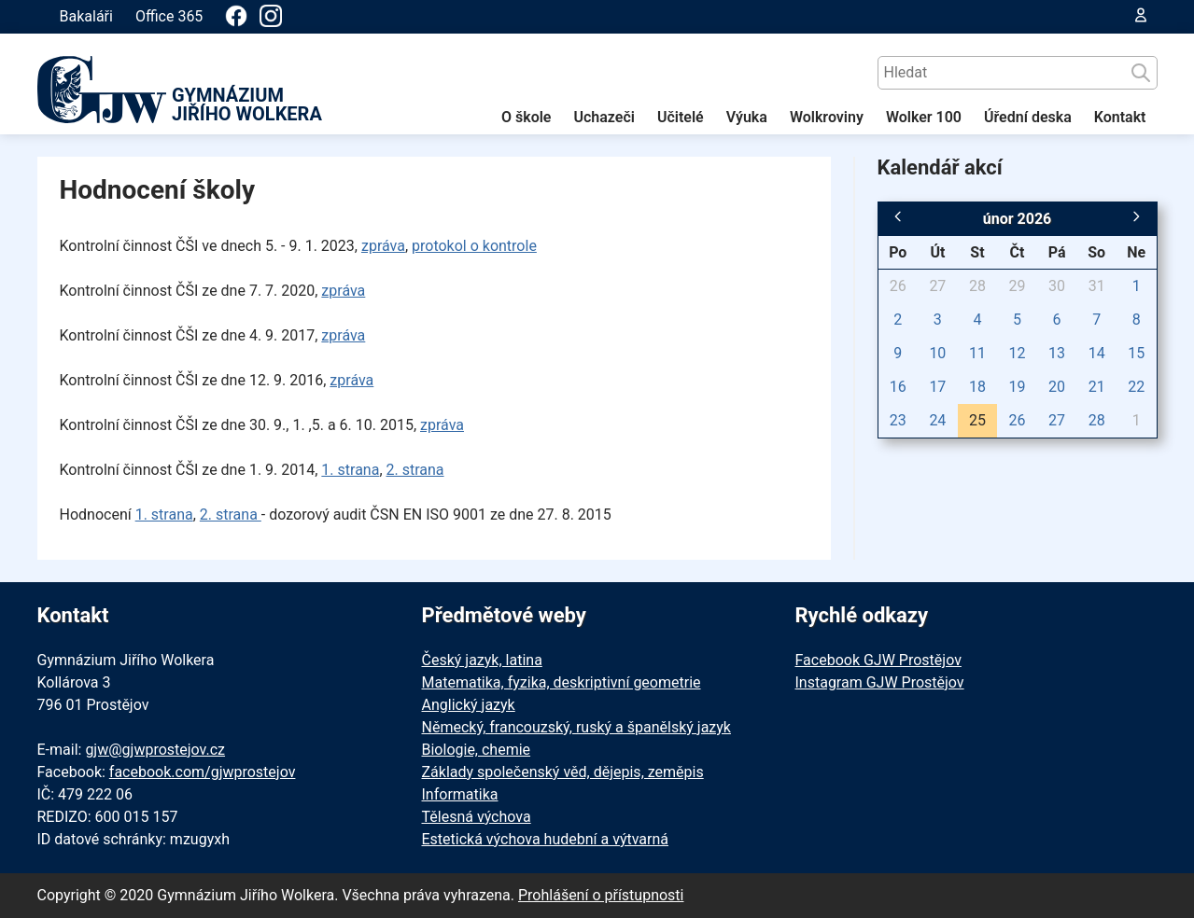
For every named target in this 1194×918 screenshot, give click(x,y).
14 (1097, 353)
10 (937, 353)
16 (898, 387)
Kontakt (1120, 117)
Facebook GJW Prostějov (878, 660)
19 (1017, 387)
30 (1056, 286)
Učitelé (680, 117)
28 (977, 286)
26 (898, 286)
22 (1136, 387)
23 (898, 420)
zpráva (383, 246)
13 (1056, 353)
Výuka (746, 117)
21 (1097, 387)
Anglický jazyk (468, 705)
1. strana (350, 470)
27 (937, 286)
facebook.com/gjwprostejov (202, 772)
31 (1097, 286)
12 (1017, 353)
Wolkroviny (827, 117)
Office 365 (169, 16)
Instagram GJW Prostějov (879, 682)
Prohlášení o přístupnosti (601, 895)
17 (937, 387)
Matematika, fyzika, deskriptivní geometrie (561, 682)
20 (1056, 387)
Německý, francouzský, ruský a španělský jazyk (576, 727)
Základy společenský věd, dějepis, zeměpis (563, 772)
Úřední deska (1028, 117)
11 (977, 353)
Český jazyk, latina (482, 660)
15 (1136, 353)
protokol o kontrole (474, 246)
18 (977, 387)
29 (1017, 286)
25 (977, 420)
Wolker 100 (924, 117)
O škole (526, 117)
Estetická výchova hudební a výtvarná (545, 839)
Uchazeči (603, 117)
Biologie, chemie (476, 749)
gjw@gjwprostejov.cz (155, 749)
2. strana (415, 470)
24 (937, 420)
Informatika (460, 794)
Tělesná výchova (476, 817)
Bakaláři (86, 16)
